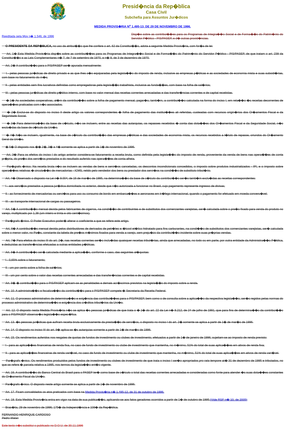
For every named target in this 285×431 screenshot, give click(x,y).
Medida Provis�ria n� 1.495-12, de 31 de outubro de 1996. (124, 392)
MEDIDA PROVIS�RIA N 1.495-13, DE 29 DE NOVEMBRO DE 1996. (142, 26)
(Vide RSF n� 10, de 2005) (228, 399)
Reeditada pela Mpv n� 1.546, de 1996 (28, 36)
